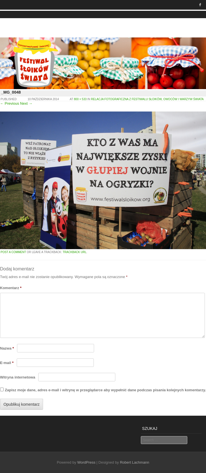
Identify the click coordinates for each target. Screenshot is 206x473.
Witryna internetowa (17, 377)
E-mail (7, 363)
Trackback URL (74, 252)
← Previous (9, 103)
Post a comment (13, 252)
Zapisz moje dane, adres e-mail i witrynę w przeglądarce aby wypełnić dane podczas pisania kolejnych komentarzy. (105, 390)
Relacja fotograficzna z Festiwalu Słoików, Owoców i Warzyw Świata (147, 99)
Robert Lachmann (134, 462)
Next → (26, 103)
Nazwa (7, 348)
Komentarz (11, 288)
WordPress (86, 462)
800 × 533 (80, 99)
